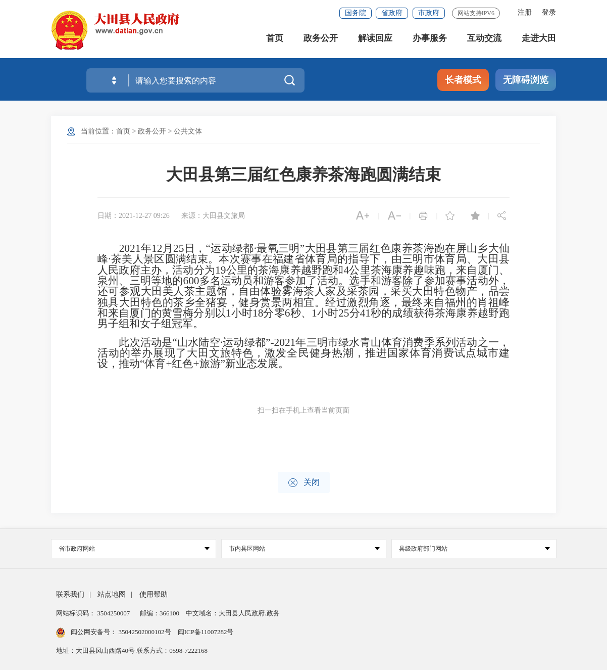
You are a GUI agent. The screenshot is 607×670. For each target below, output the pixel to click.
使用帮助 (153, 594)
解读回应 (375, 40)
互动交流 (484, 40)
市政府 (428, 13)
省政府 (391, 13)
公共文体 (188, 131)
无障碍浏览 (525, 80)
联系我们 (70, 594)
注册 (525, 12)
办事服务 (430, 40)
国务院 (355, 13)
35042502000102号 (145, 632)
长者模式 (463, 80)
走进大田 (539, 40)
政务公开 (321, 40)
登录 (549, 12)
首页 (274, 40)
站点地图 (111, 594)
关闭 (304, 482)
